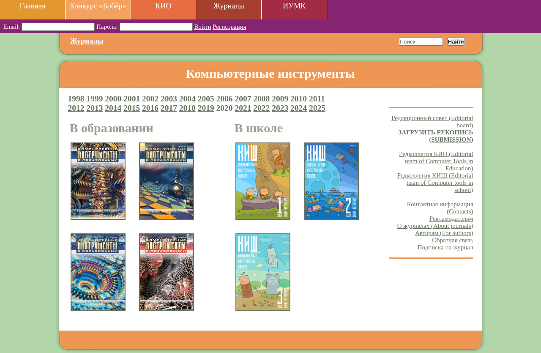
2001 (131, 98)
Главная (32, 6)
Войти (202, 26)
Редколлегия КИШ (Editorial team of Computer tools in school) (435, 182)
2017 (169, 108)
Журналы (87, 41)
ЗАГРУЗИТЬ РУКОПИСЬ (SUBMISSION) (435, 136)
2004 (187, 98)
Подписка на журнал (445, 247)
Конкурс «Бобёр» (98, 6)
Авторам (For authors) (444, 233)
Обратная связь (452, 240)
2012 (76, 108)
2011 (317, 98)
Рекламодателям (451, 218)
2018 (187, 108)
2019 (206, 108)
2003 (169, 98)
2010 (298, 98)
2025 (317, 108)
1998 (76, 98)
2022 (261, 108)
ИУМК (294, 6)
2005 (206, 98)
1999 (94, 98)
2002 (150, 98)
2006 (224, 98)
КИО (163, 6)
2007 (243, 98)
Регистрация (229, 26)
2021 (243, 108)
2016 (150, 108)
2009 (280, 98)
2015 (131, 108)
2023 (280, 108)
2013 (94, 108)
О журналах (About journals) (435, 225)
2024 (298, 108)
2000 (113, 98)
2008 (261, 98)
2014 (113, 108)
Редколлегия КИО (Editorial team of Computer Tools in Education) (436, 161)
